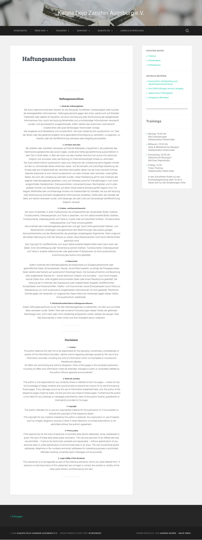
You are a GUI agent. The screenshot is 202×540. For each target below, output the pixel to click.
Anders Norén (168, 533)
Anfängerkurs (154, 65)
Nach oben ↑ (185, 533)
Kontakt (82, 31)
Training (61, 31)
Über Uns (40, 31)
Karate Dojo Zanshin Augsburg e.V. (101, 13)
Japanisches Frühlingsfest (160, 93)
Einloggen (17, 516)
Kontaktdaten (154, 61)
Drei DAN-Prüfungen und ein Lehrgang (165, 89)
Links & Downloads (132, 31)
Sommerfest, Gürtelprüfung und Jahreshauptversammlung (162, 83)
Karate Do (104, 31)
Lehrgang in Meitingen (158, 98)
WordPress (95, 533)
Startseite (20, 31)
